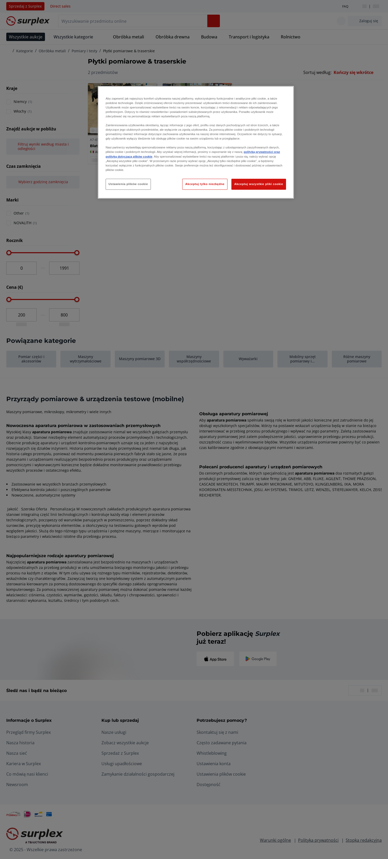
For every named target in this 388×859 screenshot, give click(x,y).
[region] (196, 142)
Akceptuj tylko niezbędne (204, 184)
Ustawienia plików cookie (128, 184)
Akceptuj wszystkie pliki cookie (258, 184)
